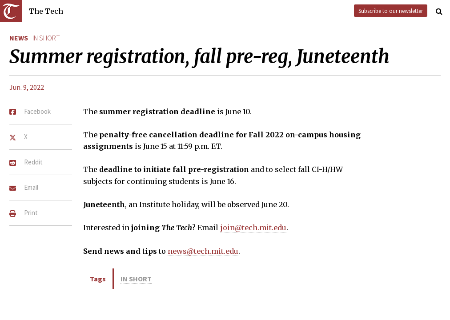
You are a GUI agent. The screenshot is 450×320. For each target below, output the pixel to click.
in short (46, 37)
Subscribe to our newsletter (390, 10)
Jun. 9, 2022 (26, 87)
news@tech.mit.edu (203, 251)
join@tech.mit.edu (253, 227)
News (18, 37)
